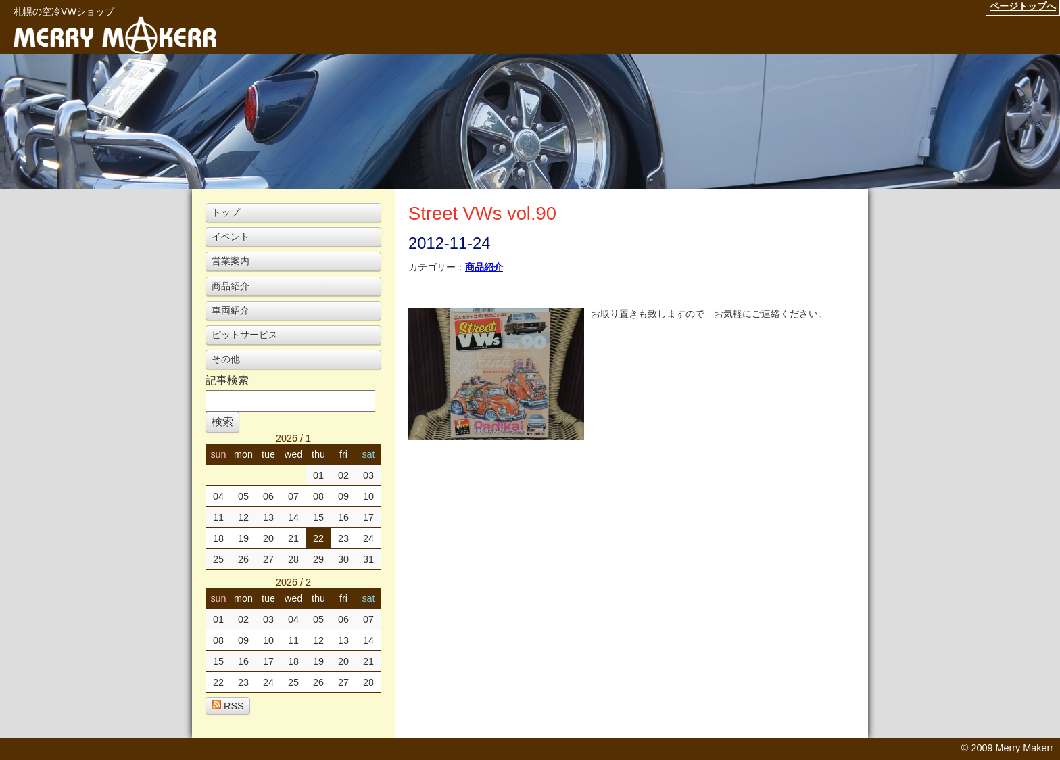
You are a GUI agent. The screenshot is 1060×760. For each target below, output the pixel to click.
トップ (226, 212)
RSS (228, 705)
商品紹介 (484, 267)
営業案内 (230, 261)
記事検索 (227, 380)
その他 (226, 359)
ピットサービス (245, 334)
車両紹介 (230, 310)
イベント (230, 236)
